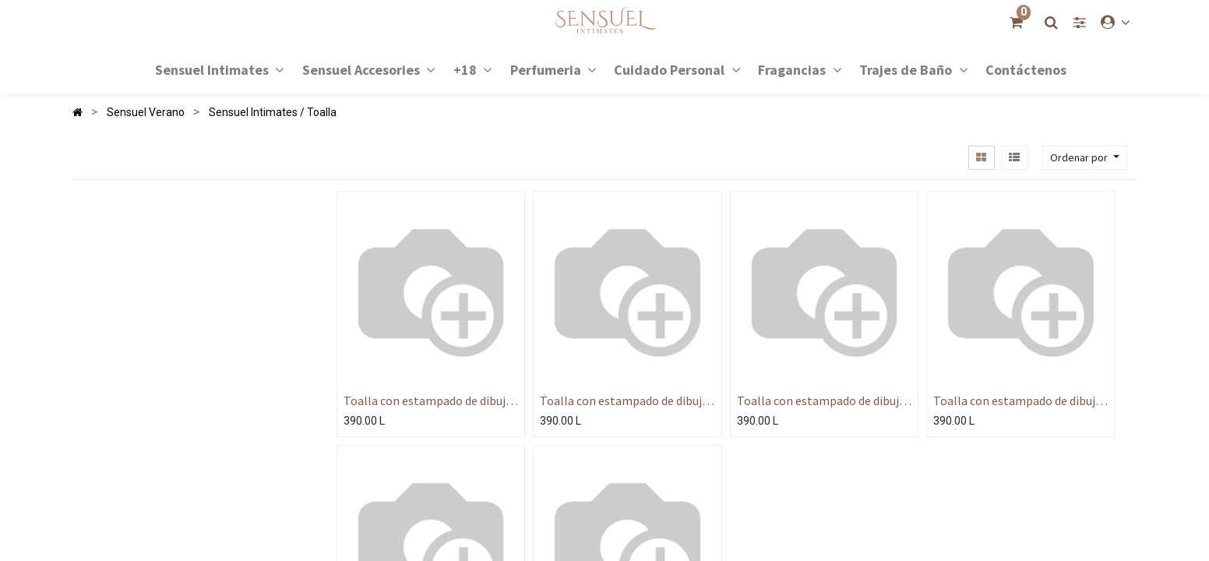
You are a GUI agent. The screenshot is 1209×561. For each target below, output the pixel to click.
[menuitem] (1026, 69)
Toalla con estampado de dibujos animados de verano (431, 401)
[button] (1085, 158)
